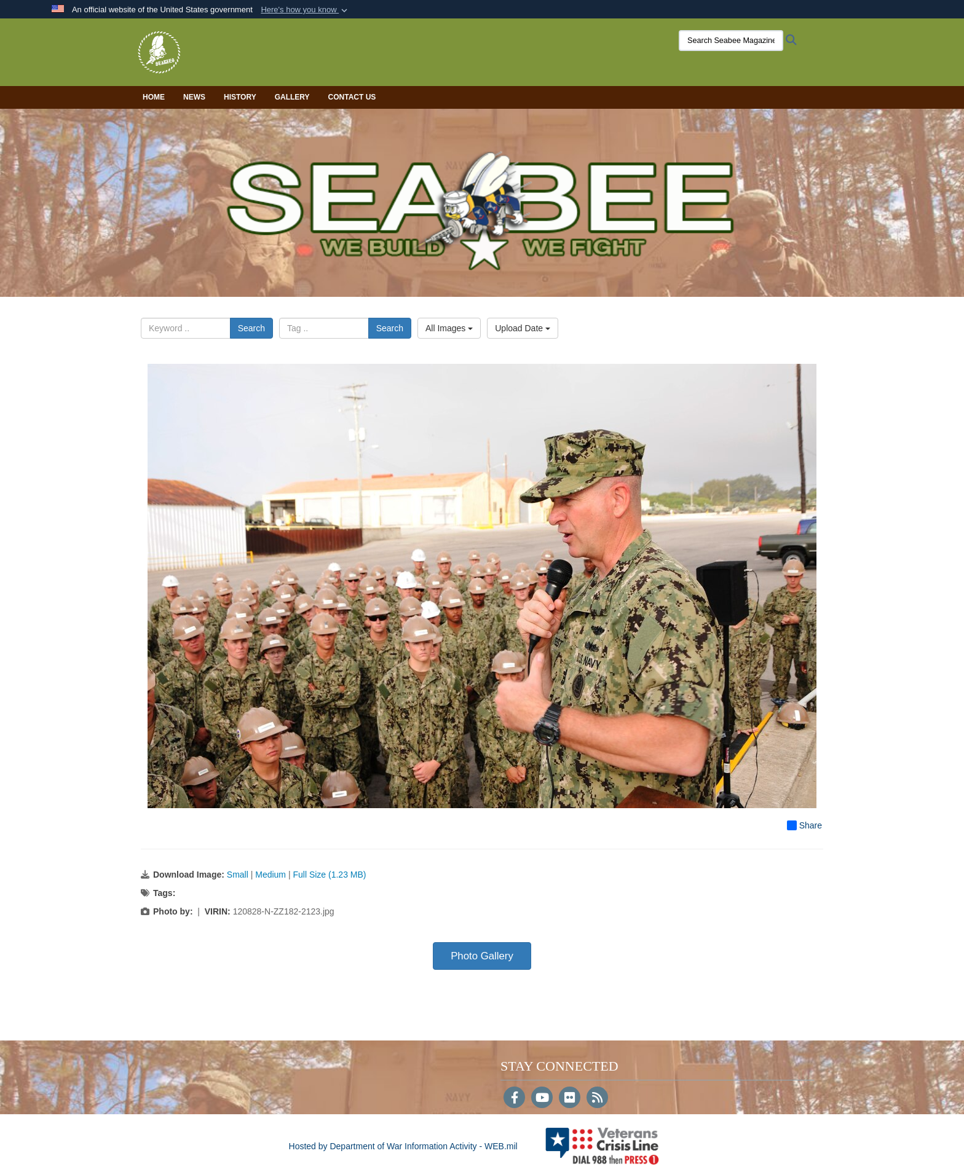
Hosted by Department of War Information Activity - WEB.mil (403, 1146)
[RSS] (597, 1099)
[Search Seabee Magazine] (731, 40)
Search (251, 328)
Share (804, 825)
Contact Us (352, 97)
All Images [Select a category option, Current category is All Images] (449, 328)
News (194, 97)
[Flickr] (569, 1099)
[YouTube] (542, 1099)
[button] (305, 10)
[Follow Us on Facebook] (514, 1099)
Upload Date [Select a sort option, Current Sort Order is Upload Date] (522, 328)
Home (154, 97)
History (240, 97)
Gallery (292, 97)
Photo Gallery (482, 956)
